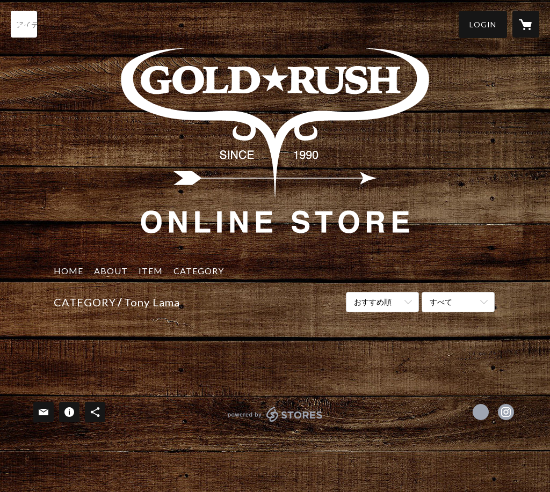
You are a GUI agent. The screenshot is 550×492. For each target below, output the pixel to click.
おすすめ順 (373, 301)
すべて (441, 301)
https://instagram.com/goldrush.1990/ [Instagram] (506, 412)
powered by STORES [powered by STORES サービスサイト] (275, 421)
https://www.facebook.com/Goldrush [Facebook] (481, 412)
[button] (483, 24)
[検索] (24, 24)
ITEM (151, 271)
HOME (68, 271)
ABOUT (111, 271)
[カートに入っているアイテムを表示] (525, 24)
